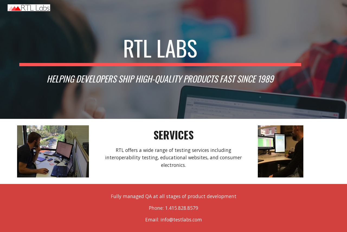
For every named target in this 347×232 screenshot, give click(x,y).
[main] (160, 59)
